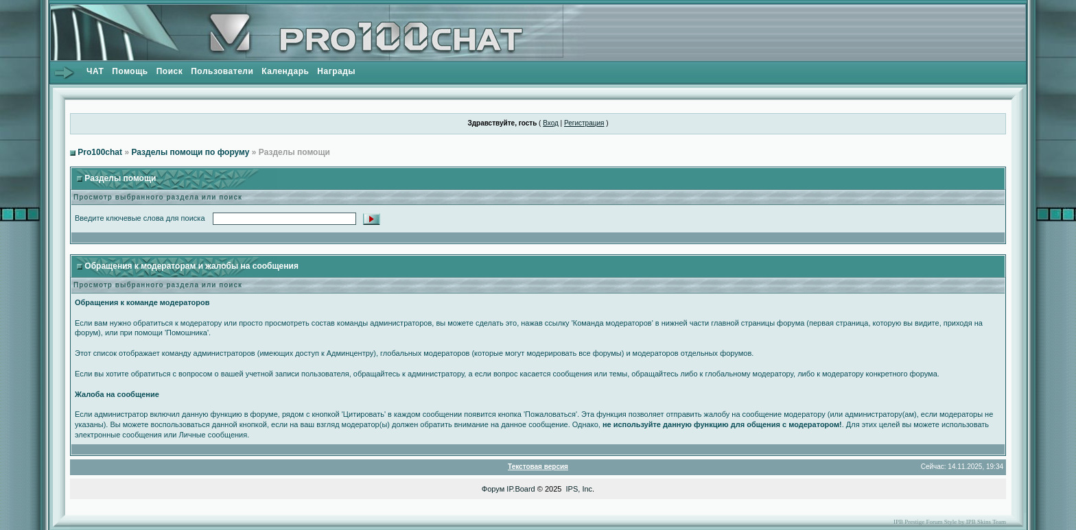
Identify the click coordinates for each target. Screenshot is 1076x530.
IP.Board (520, 489)
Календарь (285, 71)
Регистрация (584, 123)
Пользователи (222, 71)
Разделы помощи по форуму (190, 152)
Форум (493, 489)
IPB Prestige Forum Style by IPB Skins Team (949, 521)
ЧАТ (95, 71)
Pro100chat (100, 152)
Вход (551, 123)
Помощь (130, 71)
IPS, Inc (579, 489)
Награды (336, 71)
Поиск (169, 71)
